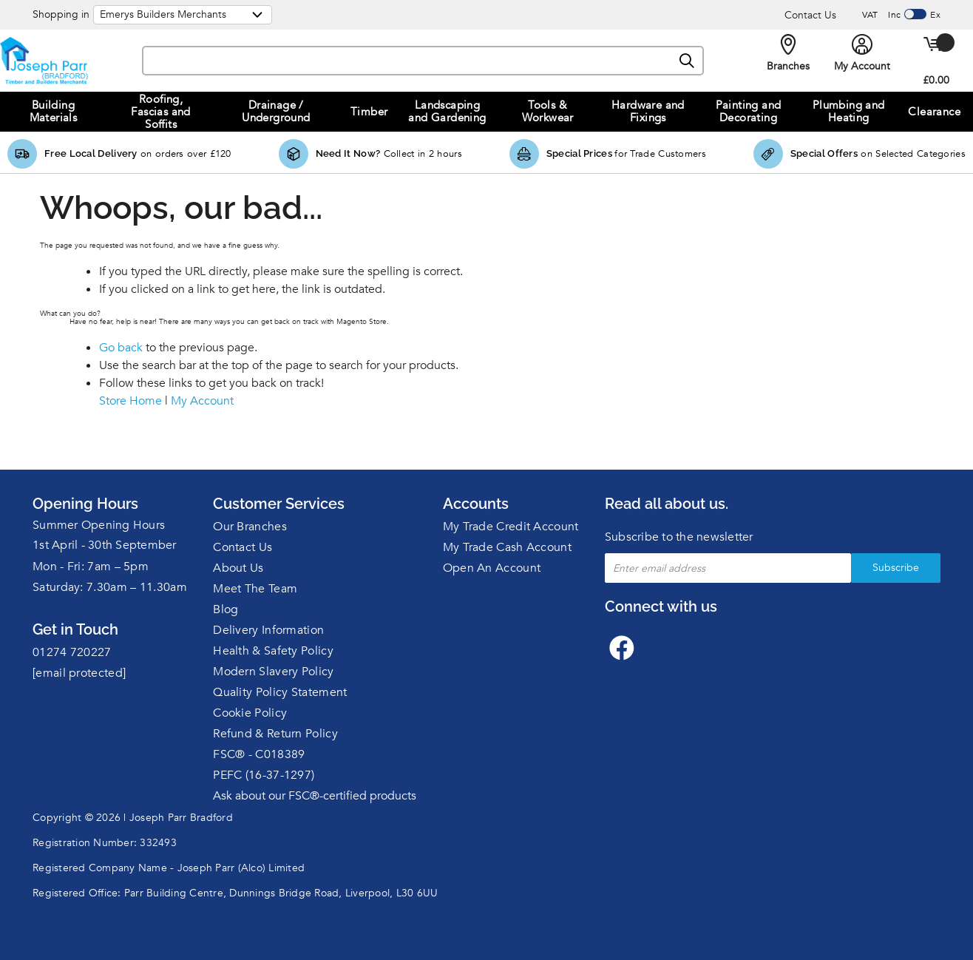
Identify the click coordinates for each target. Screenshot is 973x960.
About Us (238, 568)
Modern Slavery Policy (273, 671)
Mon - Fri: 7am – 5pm (91, 566)
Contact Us (810, 15)
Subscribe (895, 568)
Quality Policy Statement (280, 692)
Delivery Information (268, 630)
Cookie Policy (250, 713)
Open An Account (492, 568)
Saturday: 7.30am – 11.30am (110, 587)
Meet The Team (255, 588)
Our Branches (250, 526)
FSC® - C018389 (259, 754)
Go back (121, 347)
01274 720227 (72, 652)
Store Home (130, 401)
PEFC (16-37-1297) (263, 775)
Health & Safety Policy (273, 650)
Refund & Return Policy (275, 733)
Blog (225, 609)
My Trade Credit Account (511, 526)
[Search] (687, 61)
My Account (202, 401)
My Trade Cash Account (507, 547)
